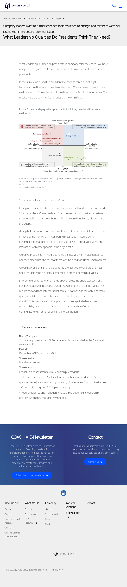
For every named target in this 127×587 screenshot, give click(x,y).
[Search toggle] (114, 5)
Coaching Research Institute (38, 18)
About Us (49, 509)
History (48, 519)
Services (28, 509)
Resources (29, 523)
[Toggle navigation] (120, 6)
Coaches (8, 514)
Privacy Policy (57, 569)
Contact (90, 503)
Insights (58, 18)
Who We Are (17, 18)
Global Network (51, 514)
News (47, 523)
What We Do (32, 503)
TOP (5, 18)
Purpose (8, 509)
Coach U (8, 527)
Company (50, 503)
